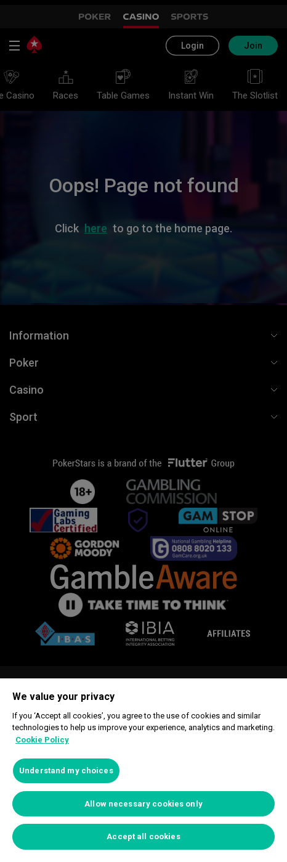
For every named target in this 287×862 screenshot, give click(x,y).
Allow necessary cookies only (143, 803)
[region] (143, 770)
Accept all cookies (143, 836)
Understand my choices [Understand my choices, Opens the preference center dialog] (66, 770)
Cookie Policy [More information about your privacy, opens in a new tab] (42, 739)
